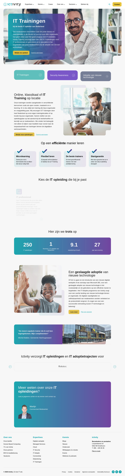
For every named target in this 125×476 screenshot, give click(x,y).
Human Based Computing (11, 444)
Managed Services (39, 444)
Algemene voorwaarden (88, 472)
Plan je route (96, 451)
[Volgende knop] (114, 369)
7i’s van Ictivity (8, 447)
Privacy (64, 472)
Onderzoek (66, 447)
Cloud (35, 447)
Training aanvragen (37, 53)
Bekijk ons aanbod (21, 53)
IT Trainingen (37, 462)
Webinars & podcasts (69, 456)
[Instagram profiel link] (113, 471)
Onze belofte (7, 441)
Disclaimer (77, 472)
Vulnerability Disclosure (103, 472)
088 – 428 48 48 (99, 448)
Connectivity (37, 456)
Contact (117, 4)
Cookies (70, 472)
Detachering (37, 459)
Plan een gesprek (86, 315)
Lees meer (74, 315)
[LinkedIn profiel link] (116, 471)
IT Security (36, 450)
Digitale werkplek (38, 441)
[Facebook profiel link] (120, 471)
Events (64, 453)
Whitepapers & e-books (70, 450)
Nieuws (64, 444)
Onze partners (8, 450)
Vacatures (6, 456)
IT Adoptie (36, 453)
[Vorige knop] (10, 369)
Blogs (64, 441)
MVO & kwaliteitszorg (10, 453)
